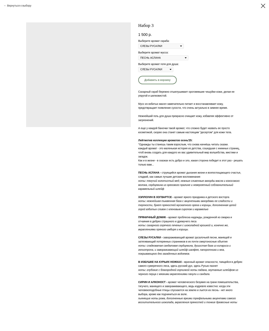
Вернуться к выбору (19, 5)
